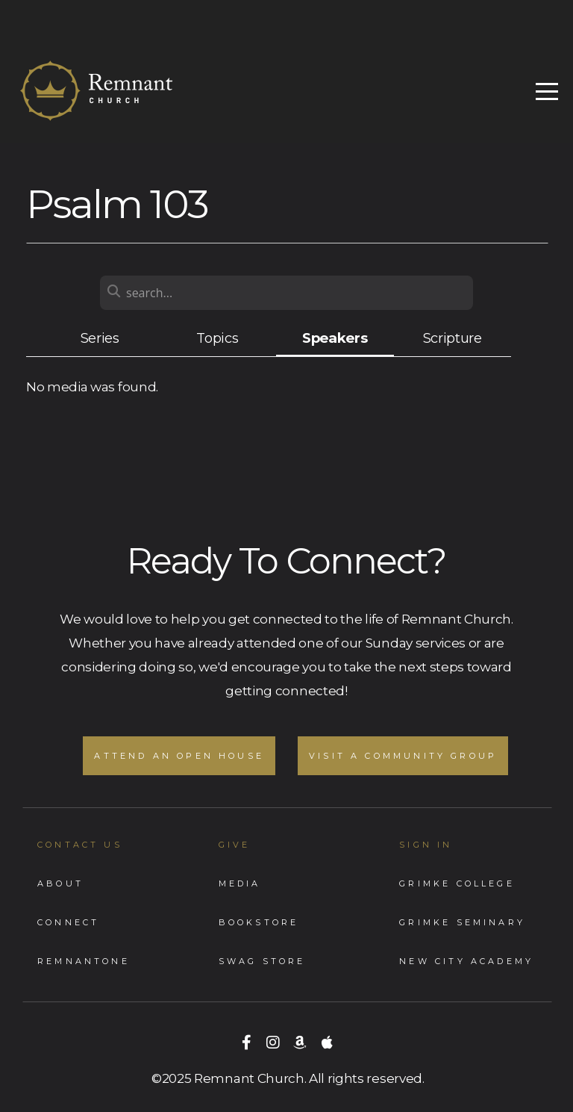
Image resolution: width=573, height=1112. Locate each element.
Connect (68, 922)
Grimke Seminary (462, 922)
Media (240, 883)
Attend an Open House (179, 756)
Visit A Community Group (403, 756)
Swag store (262, 961)
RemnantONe (83, 961)
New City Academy (466, 961)
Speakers (334, 338)
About (60, 883)
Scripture (452, 338)
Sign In (425, 844)
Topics (217, 338)
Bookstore (259, 922)
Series (100, 338)
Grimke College (457, 883)
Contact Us (79, 844)
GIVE (235, 844)
